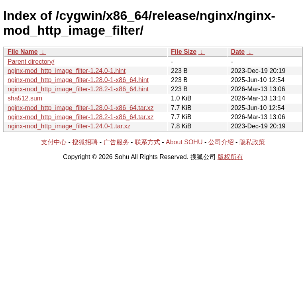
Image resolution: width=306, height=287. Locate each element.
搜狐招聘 (85, 142)
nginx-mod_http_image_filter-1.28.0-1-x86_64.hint (78, 80)
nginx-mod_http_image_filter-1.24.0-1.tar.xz (69, 126)
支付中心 (54, 142)
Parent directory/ (31, 61)
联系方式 (147, 142)
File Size (183, 51)
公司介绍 (221, 142)
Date (238, 51)
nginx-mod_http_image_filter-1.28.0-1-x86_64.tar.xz (80, 107)
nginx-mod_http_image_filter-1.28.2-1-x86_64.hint (78, 89)
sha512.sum (25, 98)
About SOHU (184, 142)
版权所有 (230, 156)
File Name (23, 51)
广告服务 (116, 142)
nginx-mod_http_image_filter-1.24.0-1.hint (67, 70)
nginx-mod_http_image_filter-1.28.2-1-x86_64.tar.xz (80, 117)
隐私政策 (252, 142)
